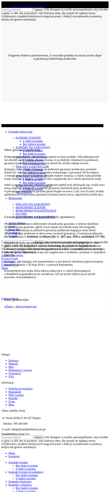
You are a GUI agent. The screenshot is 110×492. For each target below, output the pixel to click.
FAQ (11, 376)
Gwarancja (15, 373)
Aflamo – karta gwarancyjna (20, 306)
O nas (12, 401)
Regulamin (15, 391)
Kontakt (13, 398)
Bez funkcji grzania (27, 465)
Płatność (13, 363)
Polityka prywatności (21, 388)
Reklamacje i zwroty (20, 370)
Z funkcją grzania (33, 140)
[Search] (17, 437)
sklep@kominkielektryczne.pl (28, 6)
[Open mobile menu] (4, 268)
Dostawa (13, 360)
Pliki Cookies (16, 395)
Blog (11, 404)
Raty (11, 366)
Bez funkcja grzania (34, 144)
